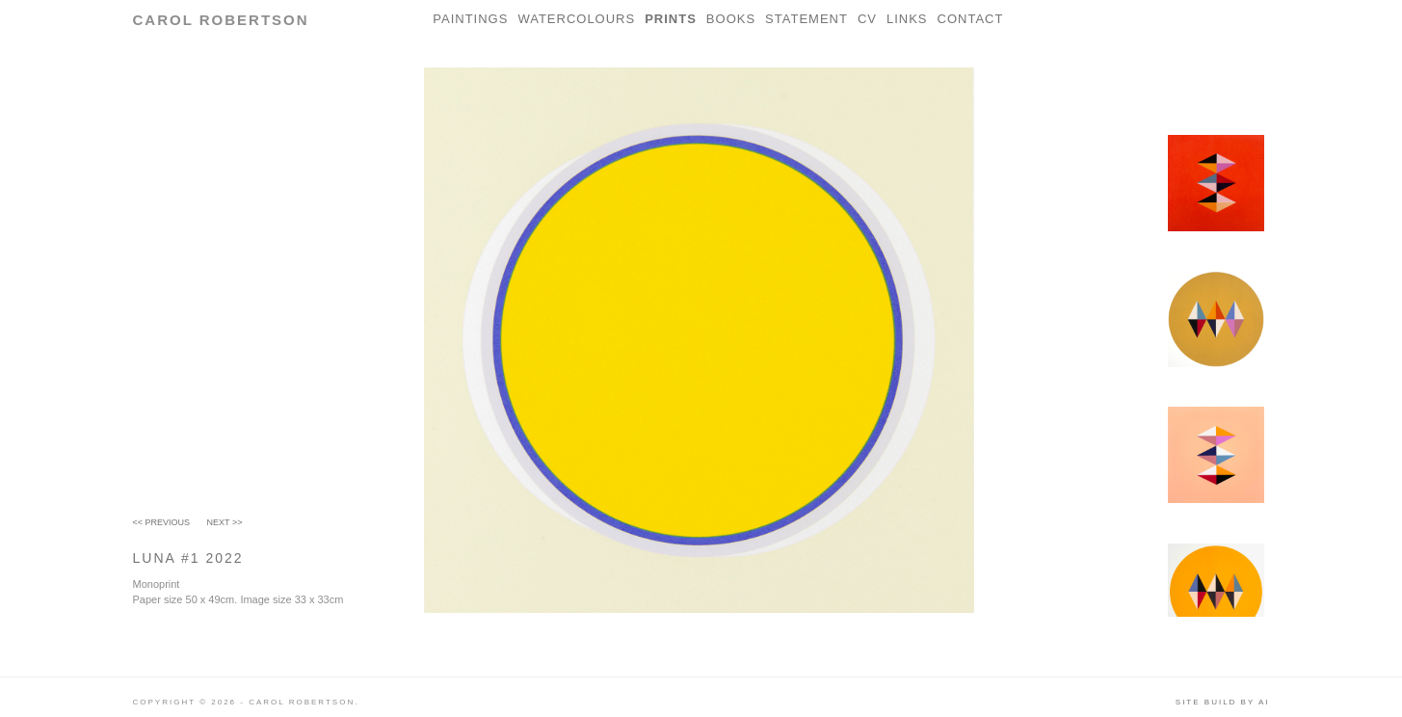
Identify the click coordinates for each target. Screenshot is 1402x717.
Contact (971, 19)
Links (907, 19)
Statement (806, 19)
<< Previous (162, 522)
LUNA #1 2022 (188, 558)
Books (730, 19)
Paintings (470, 19)
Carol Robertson (221, 20)
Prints (671, 19)
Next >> (225, 522)
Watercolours (576, 19)
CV (867, 19)
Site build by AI (1223, 702)
